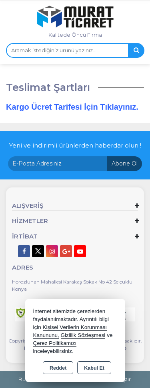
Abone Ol (125, 163)
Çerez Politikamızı (55, 343)
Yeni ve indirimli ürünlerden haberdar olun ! (75, 145)
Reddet (58, 368)
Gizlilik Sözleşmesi (83, 335)
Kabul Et (94, 368)
